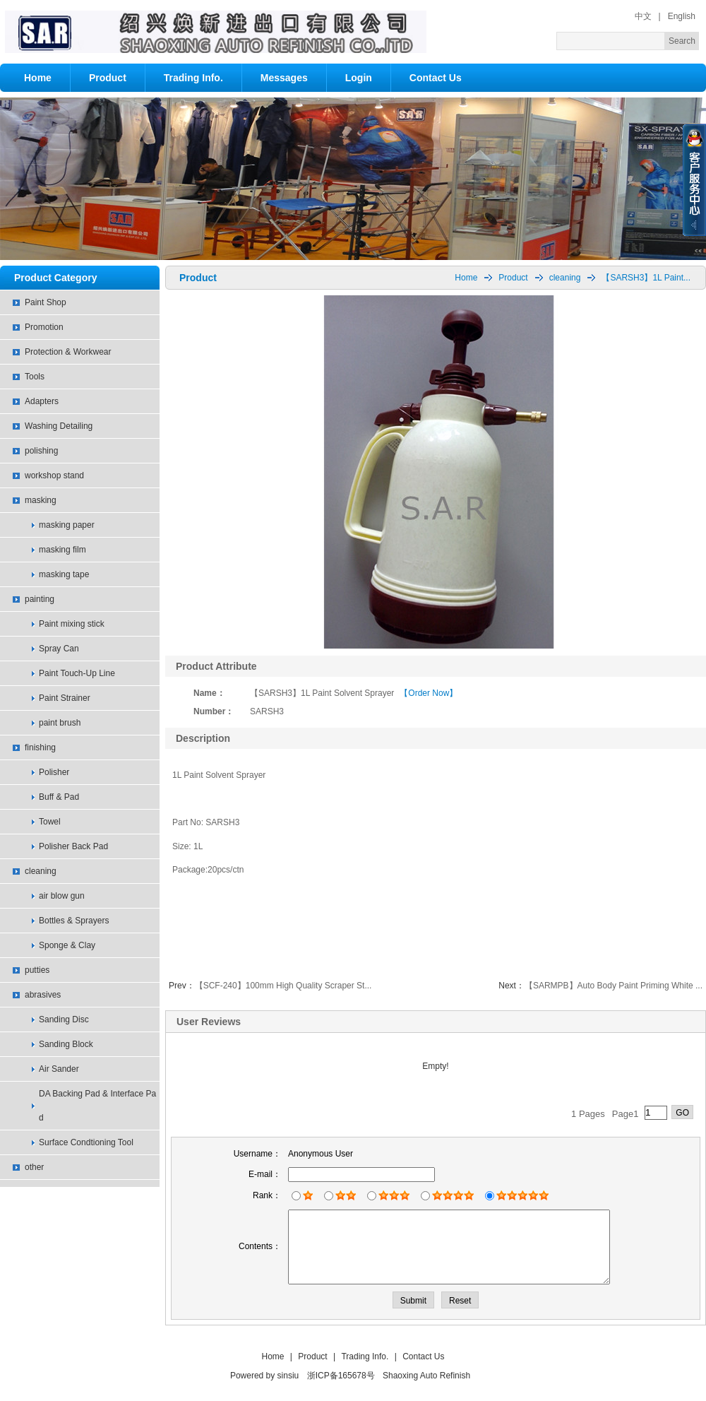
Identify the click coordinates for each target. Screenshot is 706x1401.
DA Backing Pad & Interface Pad (97, 1106)
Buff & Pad (59, 797)
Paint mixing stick (71, 624)
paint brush (59, 723)
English (681, 16)
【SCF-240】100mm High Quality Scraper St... (283, 986)
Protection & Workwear (68, 352)
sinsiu (288, 1376)
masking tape (64, 574)
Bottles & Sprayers (74, 921)
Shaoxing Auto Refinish (426, 1376)
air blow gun (62, 896)
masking (40, 500)
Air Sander (59, 1069)
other (34, 1167)
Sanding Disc (64, 1019)
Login (358, 77)
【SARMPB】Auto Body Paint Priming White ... (613, 986)
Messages (284, 77)
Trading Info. (193, 77)
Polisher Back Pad (73, 846)
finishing (40, 747)
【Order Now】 (428, 693)
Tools (34, 377)
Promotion (44, 327)
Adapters (42, 401)
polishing (41, 451)
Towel (50, 822)
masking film (62, 550)
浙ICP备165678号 (341, 1376)
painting (39, 599)
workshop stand (54, 475)
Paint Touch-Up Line (77, 673)
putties (37, 970)
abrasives (43, 995)
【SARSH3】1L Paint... (646, 278)
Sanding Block (66, 1044)
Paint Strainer (64, 698)
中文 (643, 16)
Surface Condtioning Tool (86, 1142)
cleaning (40, 871)
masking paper (67, 525)
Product (107, 77)
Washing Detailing (58, 426)
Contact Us (435, 77)
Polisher (54, 772)
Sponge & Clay (67, 945)
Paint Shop (45, 302)
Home (38, 77)
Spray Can (59, 649)
